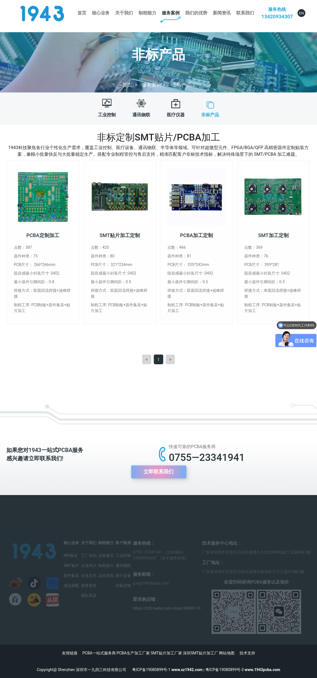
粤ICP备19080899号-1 (151, 669)
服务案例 (171, 13)
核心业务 (101, 13)
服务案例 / (154, 85)
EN (301, 13)
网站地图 (227, 653)
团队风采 (89, 600)
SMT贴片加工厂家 (166, 653)
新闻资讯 (222, 13)
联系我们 (245, 13)
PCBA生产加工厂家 (133, 653)
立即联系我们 (158, 471)
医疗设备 (123, 580)
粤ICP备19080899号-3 (224, 669)
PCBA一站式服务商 (99, 653)
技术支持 (247, 653)
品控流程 (106, 580)
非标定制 (123, 590)
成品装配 (71, 590)
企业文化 (89, 580)
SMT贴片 (71, 570)
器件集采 (71, 580)
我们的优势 (196, 13)
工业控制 (123, 560)
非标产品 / (183, 85)
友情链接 (69, 653)
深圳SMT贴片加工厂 (200, 653)
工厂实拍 (89, 560)
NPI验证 (71, 560)
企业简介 (89, 570)
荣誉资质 (89, 590)
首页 (81, 13)
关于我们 (124, 13)
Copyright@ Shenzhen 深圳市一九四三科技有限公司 (84, 669)
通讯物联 (123, 570)
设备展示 (106, 560)
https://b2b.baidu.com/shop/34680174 (167, 613)
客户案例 (123, 547)
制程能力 (147, 13)
